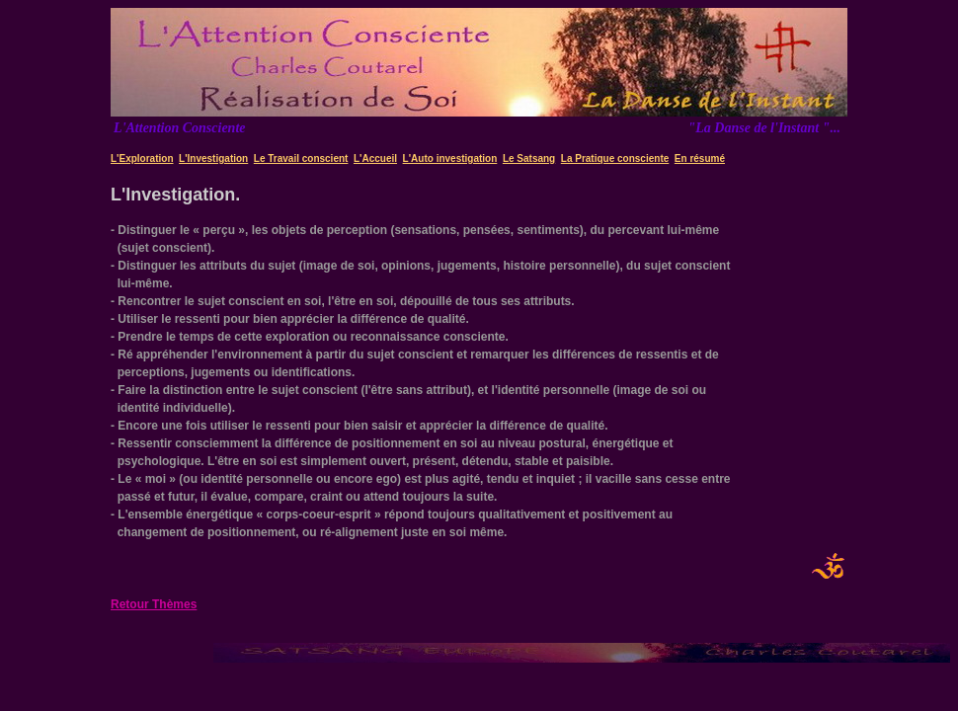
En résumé (700, 158)
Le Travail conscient (301, 158)
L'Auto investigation (450, 158)
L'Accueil (375, 158)
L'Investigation (213, 158)
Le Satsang (529, 158)
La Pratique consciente (615, 158)
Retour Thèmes (154, 604)
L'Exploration (142, 158)
